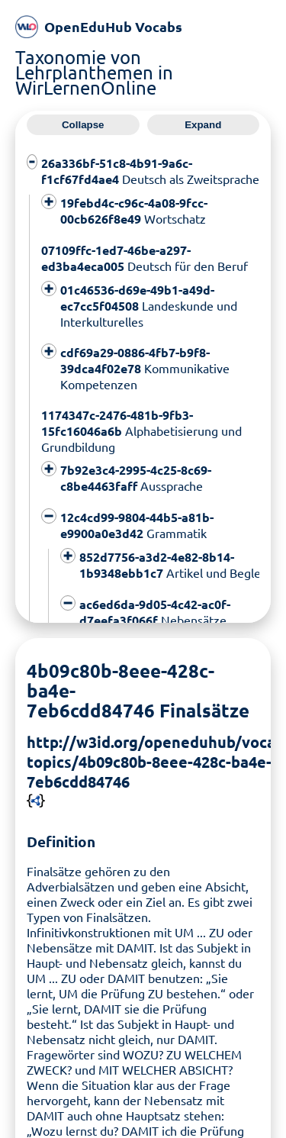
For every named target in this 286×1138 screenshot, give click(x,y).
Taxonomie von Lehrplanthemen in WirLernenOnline (94, 72)
